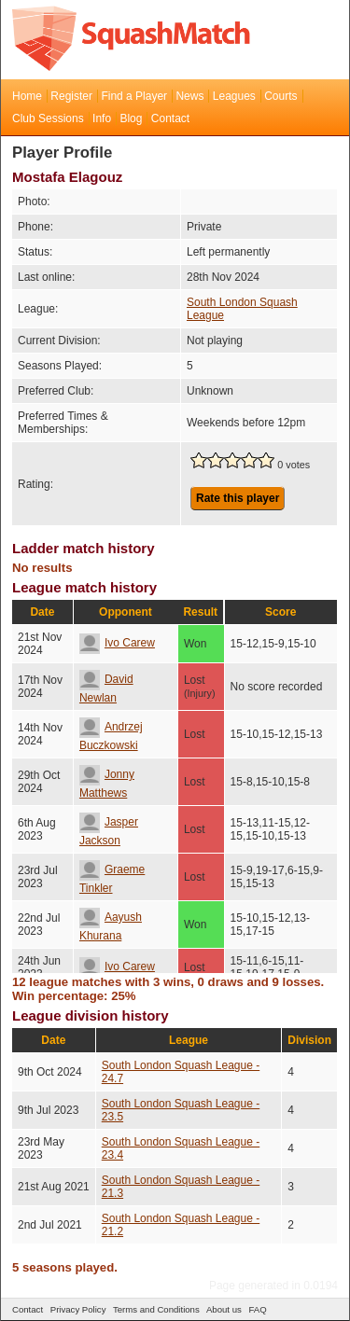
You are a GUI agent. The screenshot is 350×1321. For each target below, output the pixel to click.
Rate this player (237, 498)
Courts (280, 96)
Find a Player (134, 96)
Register (71, 96)
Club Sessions (48, 118)
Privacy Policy (78, 1309)
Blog (130, 118)
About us (224, 1309)
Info (101, 118)
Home (27, 96)
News (189, 96)
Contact (170, 118)
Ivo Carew (117, 642)
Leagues (234, 96)
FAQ (257, 1309)
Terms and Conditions (156, 1309)
